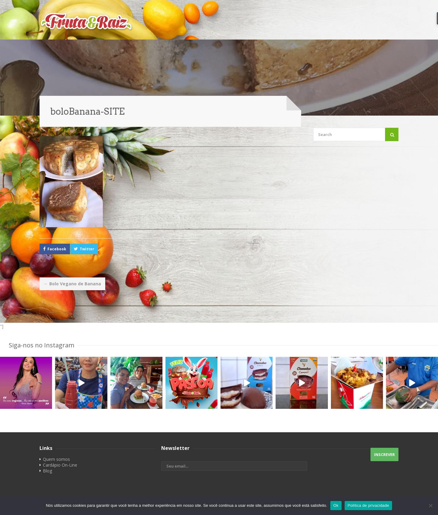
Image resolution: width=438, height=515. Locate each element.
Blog (47, 471)
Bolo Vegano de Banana (72, 284)
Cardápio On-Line (60, 465)
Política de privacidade (368, 505)
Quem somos (56, 459)
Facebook (56, 249)
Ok (336, 505)
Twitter (87, 249)
